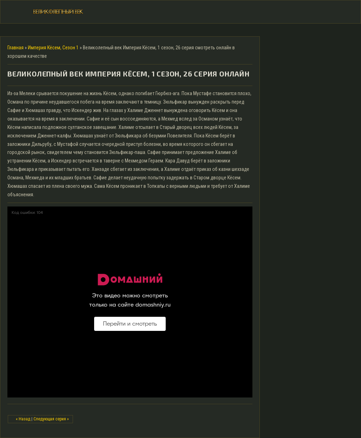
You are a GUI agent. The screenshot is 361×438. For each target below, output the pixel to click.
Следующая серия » (51, 419)
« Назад (23, 419)
